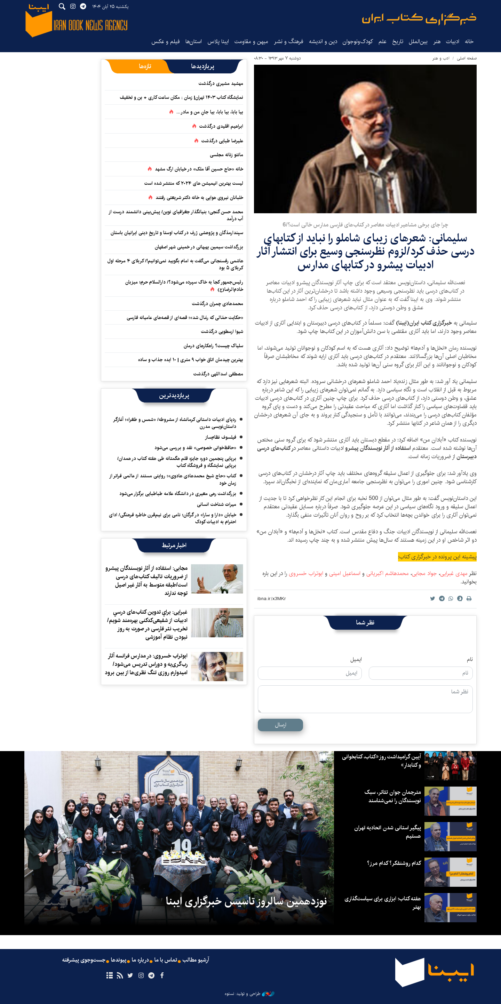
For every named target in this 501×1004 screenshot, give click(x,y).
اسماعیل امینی (344, 573)
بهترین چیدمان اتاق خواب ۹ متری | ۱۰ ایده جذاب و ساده (190, 360)
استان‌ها (193, 41)
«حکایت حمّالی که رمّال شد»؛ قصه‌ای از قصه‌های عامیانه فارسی (185, 317)
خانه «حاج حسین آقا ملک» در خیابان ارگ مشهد (199, 169)
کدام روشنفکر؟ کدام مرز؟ (393, 863)
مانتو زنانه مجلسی (226, 155)
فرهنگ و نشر (288, 41)
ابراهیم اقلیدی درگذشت (221, 126)
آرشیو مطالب (196, 960)
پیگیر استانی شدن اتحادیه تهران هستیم (387, 832)
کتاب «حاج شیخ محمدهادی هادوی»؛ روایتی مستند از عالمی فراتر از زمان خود (172, 479)
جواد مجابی (424, 573)
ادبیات (452, 41)
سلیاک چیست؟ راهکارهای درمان (213, 346)
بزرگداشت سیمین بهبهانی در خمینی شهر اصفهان (199, 247)
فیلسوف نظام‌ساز (220, 437)
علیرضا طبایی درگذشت (222, 141)
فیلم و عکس (165, 41)
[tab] (202, 66)
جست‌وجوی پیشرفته (83, 960)
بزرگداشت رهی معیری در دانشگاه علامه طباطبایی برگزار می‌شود (177, 493)
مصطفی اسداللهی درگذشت (218, 374)
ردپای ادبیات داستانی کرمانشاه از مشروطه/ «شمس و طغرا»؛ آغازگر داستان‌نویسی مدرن (174, 423)
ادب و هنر (441, 58)
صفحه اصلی (467, 58)
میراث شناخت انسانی (216, 504)
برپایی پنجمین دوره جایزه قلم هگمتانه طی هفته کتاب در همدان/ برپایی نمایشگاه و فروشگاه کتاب (176, 462)
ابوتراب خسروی (305, 573)
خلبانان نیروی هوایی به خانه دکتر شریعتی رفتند (199, 197)
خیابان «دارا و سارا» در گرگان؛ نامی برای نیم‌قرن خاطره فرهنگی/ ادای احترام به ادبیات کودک (172, 518)
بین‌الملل (418, 41)
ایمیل (356, 659)
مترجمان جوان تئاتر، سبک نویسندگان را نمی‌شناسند (392, 796)
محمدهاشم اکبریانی (387, 573)
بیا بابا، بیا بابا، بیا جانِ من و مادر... (209, 112)
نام (470, 659)
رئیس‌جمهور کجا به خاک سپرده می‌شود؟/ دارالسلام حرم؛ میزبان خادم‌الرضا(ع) (184, 285)
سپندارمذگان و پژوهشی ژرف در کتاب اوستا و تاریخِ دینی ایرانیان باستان (177, 233)
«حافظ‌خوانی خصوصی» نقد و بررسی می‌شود (195, 448)
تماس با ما (165, 960)
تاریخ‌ (397, 41)
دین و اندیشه (323, 41)
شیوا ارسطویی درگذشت (222, 331)
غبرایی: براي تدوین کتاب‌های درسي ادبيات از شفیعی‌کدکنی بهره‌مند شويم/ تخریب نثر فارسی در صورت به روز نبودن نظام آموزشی (147, 624)
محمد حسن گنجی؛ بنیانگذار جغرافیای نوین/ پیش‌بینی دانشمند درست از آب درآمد (176, 215)
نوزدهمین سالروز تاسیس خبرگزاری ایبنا (246, 901)
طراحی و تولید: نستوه (250, 994)
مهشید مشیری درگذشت (221, 83)
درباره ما (140, 960)
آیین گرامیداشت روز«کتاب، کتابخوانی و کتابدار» (381, 761)
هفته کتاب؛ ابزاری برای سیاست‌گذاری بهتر (382, 903)
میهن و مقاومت (251, 41)
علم (383, 41)
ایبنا (419, 19)
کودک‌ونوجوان (358, 41)
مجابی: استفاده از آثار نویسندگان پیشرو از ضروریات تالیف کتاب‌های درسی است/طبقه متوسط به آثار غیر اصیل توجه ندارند (146, 581)
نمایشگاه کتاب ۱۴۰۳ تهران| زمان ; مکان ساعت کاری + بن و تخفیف (181, 97)
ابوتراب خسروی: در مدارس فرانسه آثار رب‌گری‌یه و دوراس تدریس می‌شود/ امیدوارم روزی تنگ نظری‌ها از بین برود (146, 664)
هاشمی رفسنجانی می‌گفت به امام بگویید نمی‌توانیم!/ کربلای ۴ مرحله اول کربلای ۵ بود (175, 264)
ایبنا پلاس (218, 41)
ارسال (280, 725)
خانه (469, 41)
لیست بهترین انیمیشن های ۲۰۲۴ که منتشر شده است (193, 183)
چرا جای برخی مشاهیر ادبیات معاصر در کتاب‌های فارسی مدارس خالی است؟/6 (365, 225)
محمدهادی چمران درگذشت (217, 304)
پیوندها (118, 960)
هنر (436, 41)
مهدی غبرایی (454, 573)
